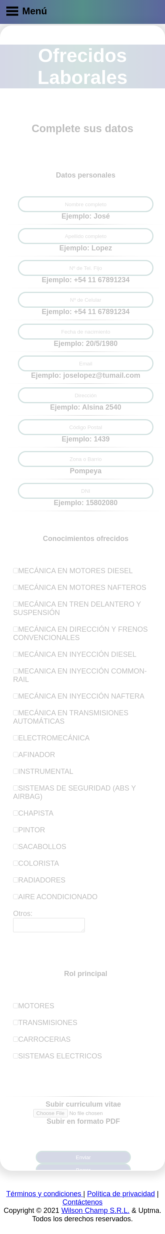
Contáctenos (82, 1205)
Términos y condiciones (44, 1196)
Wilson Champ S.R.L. (95, 1213)
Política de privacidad (121, 1196)
